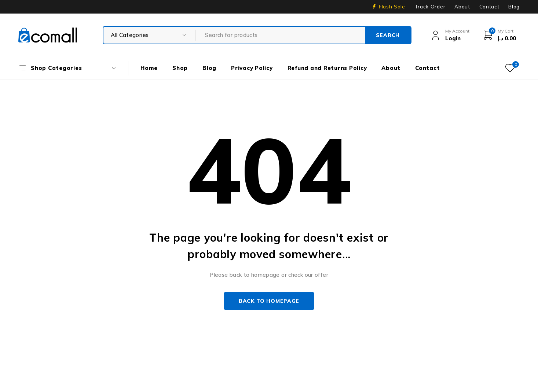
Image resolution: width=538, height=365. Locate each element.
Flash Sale (392, 7)
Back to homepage (269, 301)
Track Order (429, 7)
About (462, 7)
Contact (489, 7)
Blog (514, 7)
